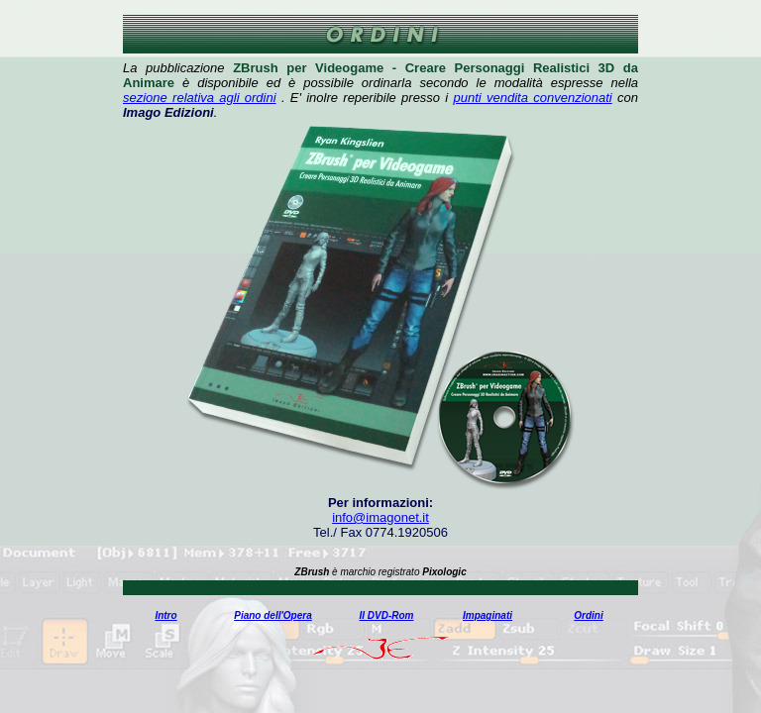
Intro (165, 615)
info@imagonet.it (380, 517)
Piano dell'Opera (273, 615)
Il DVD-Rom (387, 615)
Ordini (588, 615)
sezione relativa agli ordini (199, 97)
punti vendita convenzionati (533, 97)
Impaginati (487, 615)
